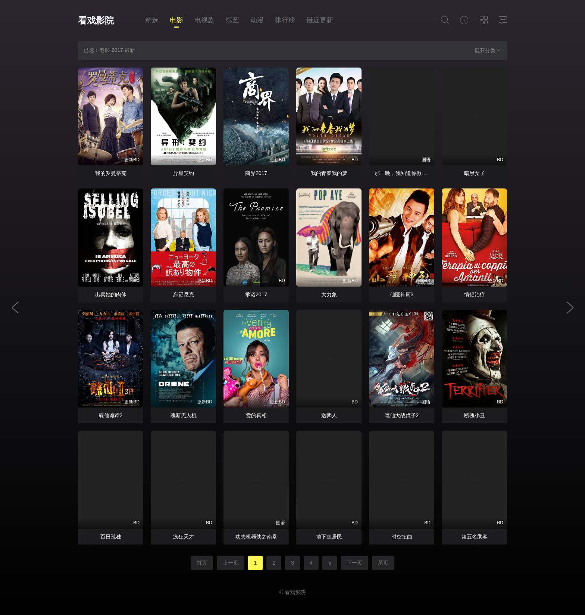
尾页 (383, 563)
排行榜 (285, 20)
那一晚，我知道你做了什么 (406, 173)
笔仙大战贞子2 (402, 415)
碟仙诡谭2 (111, 415)
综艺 (232, 20)
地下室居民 (329, 537)
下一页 (354, 563)
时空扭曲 (401, 537)
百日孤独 (110, 537)
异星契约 (183, 173)
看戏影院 (96, 20)
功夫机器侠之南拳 (256, 537)
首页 (202, 563)
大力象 (329, 294)
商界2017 (256, 173)
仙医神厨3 (402, 294)
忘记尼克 (183, 294)
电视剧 (204, 20)
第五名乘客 (475, 537)
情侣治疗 (474, 294)
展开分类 (488, 50)
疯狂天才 (183, 537)
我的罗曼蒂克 (110, 173)
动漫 (257, 20)
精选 (152, 20)
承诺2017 (256, 294)
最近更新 (319, 20)
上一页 (230, 563)
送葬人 (329, 415)
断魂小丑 (474, 415)
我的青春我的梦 (329, 173)
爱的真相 (256, 415)
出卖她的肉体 (110, 294)
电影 (176, 20)
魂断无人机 (184, 415)
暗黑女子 (474, 173)
